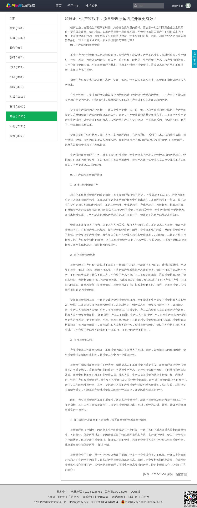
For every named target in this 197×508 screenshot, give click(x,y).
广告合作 (73, 496)
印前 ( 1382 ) (17, 37)
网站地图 (117, 496)
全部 (12, 18)
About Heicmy (56, 496)
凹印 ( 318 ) (16, 77)
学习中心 (73, 5)
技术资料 (91, 5)
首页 (58, 5)
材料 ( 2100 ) (17, 106)
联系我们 (88, 496)
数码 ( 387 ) (16, 57)
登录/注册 (177, 5)
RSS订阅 (131, 496)
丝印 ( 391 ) (16, 86)
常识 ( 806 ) (16, 135)
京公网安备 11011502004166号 (142, 502)
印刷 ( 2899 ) (17, 126)
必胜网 (145, 496)
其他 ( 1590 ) (17, 116)
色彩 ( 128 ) (16, 28)
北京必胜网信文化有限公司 (50, 502)
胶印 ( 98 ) (16, 47)
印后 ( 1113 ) (17, 96)
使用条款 (102, 496)
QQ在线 (135, 491)
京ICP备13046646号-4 (104, 502)
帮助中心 (62, 491)
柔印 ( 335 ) (16, 67)
